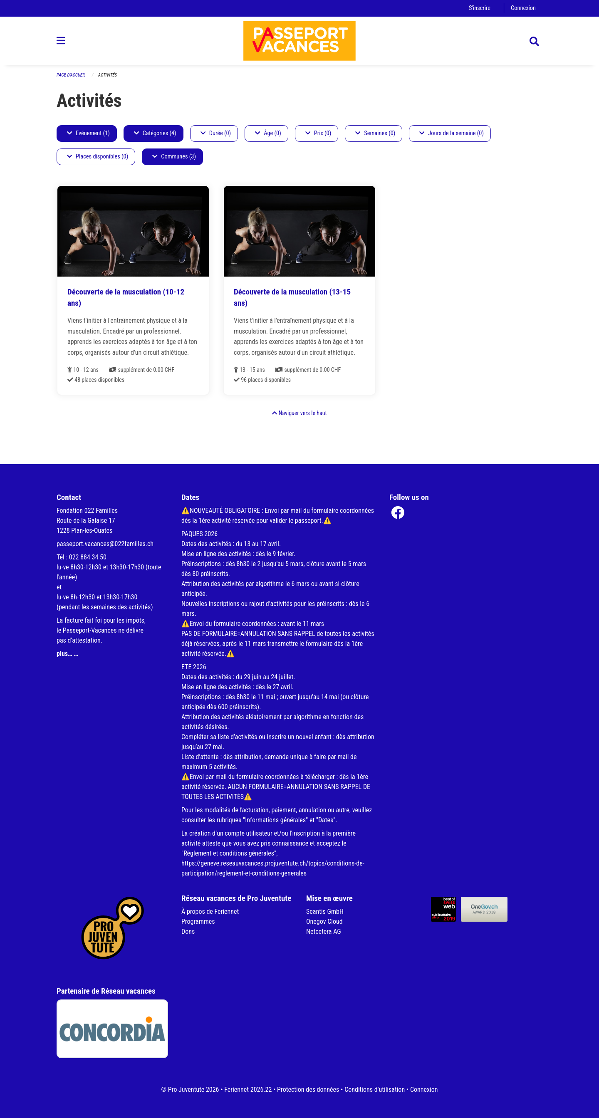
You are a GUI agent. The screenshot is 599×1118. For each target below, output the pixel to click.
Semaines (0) (375, 133)
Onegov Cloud (324, 921)
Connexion (523, 8)
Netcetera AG (323, 931)
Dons (188, 931)
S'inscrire (479, 8)
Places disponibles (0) (97, 156)
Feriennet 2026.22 (248, 1089)
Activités (107, 75)
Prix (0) (318, 133)
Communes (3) (174, 156)
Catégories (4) (155, 133)
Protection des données (308, 1089)
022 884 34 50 (87, 557)
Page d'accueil (71, 75)
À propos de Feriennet (210, 911)
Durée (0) (215, 133)
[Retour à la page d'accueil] (299, 41)
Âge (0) (268, 133)
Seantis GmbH (325, 911)
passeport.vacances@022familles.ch (105, 544)
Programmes (198, 921)
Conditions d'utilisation (374, 1089)
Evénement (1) (88, 133)
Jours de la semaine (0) (451, 133)
